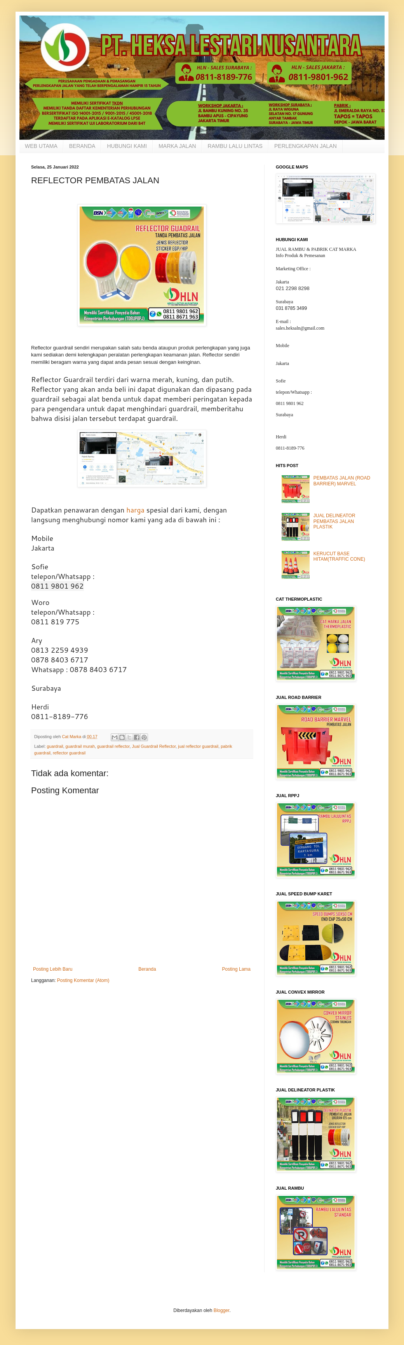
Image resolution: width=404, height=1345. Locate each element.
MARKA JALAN (177, 146)
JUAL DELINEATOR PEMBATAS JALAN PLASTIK (334, 521)
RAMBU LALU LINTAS (235, 146)
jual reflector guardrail (198, 746)
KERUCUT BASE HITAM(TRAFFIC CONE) (339, 556)
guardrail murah (80, 746)
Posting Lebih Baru (52, 969)
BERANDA (82, 146)
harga (135, 510)
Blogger (222, 1310)
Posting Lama (236, 969)
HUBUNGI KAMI (127, 146)
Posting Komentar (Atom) (83, 980)
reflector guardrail (69, 753)
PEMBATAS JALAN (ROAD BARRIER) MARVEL (341, 480)
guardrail (55, 746)
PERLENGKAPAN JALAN (305, 146)
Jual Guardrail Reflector (154, 746)
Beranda (147, 969)
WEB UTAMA (41, 146)
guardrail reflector (113, 746)
